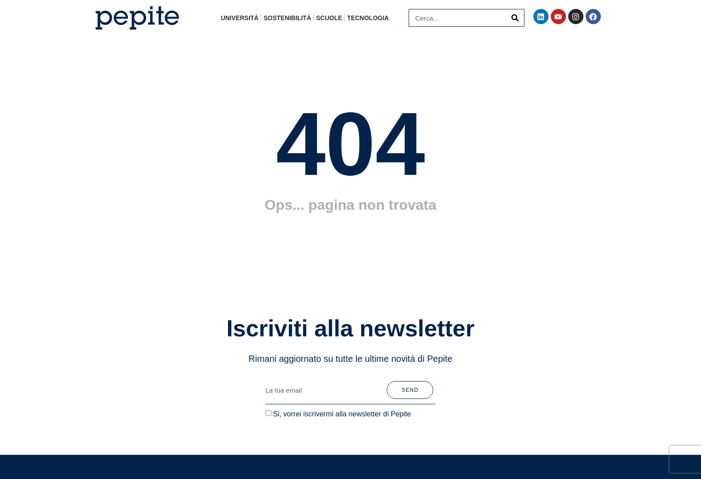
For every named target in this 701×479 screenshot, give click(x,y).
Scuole (329, 17)
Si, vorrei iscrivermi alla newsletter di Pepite (342, 413)
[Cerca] (515, 17)
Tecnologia (368, 17)
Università (240, 17)
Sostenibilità (287, 17)
